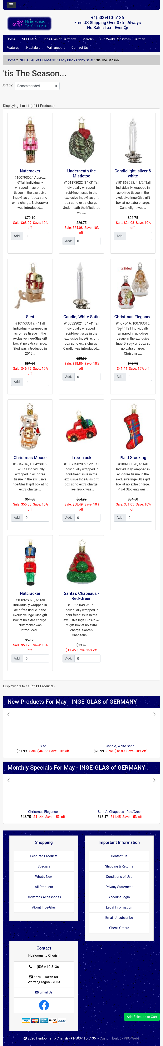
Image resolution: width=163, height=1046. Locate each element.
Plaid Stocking (132, 457)
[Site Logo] (29, 23)
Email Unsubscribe (119, 918)
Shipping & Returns (119, 866)
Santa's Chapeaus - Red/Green (81, 596)
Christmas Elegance (133, 316)
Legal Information (119, 907)
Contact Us (79, 48)
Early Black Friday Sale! (76, 60)
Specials (44, 866)
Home (10, 39)
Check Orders (119, 928)
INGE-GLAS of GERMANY (37, 60)
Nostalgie (33, 48)
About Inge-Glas (44, 907)
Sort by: (7, 85)
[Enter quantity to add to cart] (36, 236)
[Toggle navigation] (11, 5)
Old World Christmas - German (122, 39)
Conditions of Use (119, 877)
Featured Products (44, 856)
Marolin (88, 39)
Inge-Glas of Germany (60, 39)
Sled (30, 316)
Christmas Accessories (44, 897)
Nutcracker (30, 170)
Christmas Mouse (30, 457)
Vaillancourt (56, 48)
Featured (13, 48)
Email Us (43, 992)
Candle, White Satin (81, 316)
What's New (44, 877)
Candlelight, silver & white (132, 173)
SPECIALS (29, 39)
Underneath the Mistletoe (81, 173)
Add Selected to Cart (142, 1017)
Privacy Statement (119, 887)
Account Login (119, 897)
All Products (44, 887)
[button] (19, 733)
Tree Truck (82, 457)
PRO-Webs (131, 1038)
